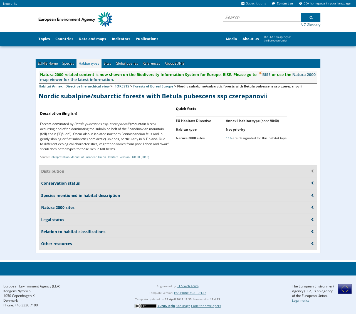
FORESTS (122, 86)
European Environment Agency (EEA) (31, 286)
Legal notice (300, 300)
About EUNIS (174, 63)
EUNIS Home (48, 63)
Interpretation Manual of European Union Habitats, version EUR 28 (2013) (100, 157)
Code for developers (206, 306)
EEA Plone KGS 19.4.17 (190, 293)
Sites (107, 63)
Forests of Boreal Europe (153, 86)
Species (68, 63)
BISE (266, 74)
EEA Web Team (188, 286)
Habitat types (89, 63)
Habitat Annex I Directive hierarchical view (74, 86)
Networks (10, 3)
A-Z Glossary (310, 24)
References (151, 63)
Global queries (127, 63)
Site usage (183, 306)
